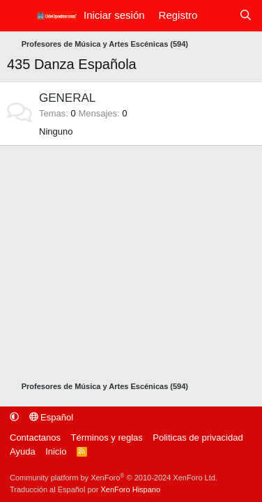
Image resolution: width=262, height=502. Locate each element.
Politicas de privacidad (197, 437)
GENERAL (67, 98)
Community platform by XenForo (113, 477)
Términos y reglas (107, 437)
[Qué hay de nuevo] (217, 15)
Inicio (55, 451)
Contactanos (35, 437)
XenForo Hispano (130, 489)
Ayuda (23, 451)
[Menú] (18, 16)
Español (51, 417)
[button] (14, 417)
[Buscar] (245, 15)
